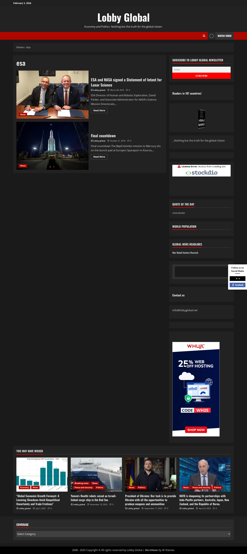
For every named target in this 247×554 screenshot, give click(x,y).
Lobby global (99, 90)
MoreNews (151, 550)
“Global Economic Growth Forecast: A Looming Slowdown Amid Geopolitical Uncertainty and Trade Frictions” (38, 500)
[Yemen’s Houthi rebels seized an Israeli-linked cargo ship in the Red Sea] (96, 475)
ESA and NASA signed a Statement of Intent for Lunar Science (52, 95)
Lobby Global (123, 17)
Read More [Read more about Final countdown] (100, 157)
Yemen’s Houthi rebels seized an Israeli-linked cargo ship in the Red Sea (93, 498)
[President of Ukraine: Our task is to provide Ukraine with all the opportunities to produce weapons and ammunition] (150, 475)
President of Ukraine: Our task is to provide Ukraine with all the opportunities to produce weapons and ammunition (150, 500)
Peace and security (83, 487)
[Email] (201, 70)
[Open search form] (204, 36)
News (23, 114)
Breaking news (81, 483)
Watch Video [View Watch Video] (219, 36)
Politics (99, 487)
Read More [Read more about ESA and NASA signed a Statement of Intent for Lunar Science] (100, 111)
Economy (24, 487)
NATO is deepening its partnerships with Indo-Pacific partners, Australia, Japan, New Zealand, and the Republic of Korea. (204, 500)
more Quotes (178, 212)
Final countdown (52, 146)
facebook (237, 285)
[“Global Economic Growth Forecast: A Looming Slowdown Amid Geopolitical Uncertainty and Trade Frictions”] (42, 475)
